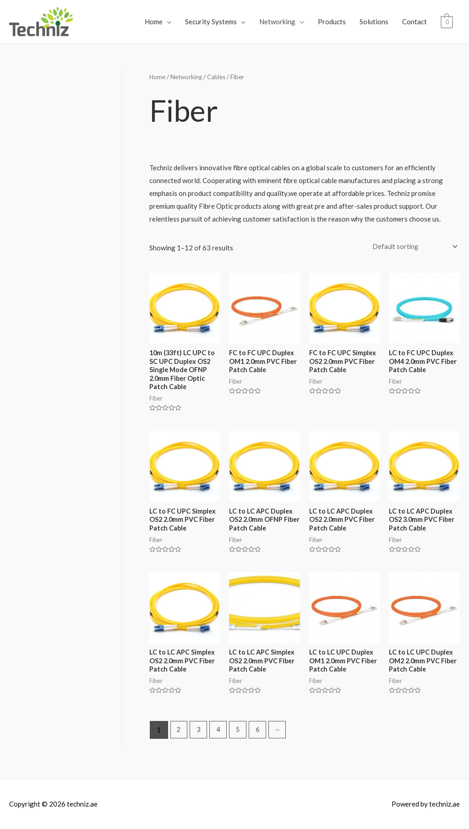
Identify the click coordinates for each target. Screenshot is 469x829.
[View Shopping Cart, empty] (447, 21)
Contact (414, 21)
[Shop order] (412, 247)
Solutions (374, 21)
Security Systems (211, 21)
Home (154, 21)
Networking (277, 21)
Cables (219, 77)
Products (332, 21)
